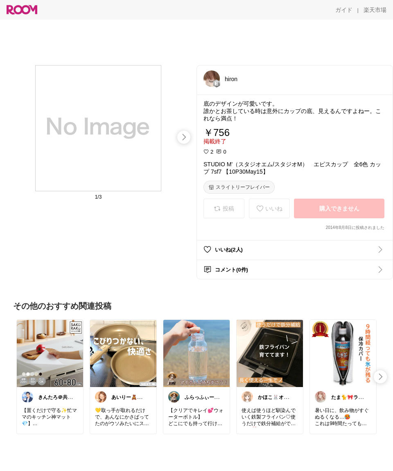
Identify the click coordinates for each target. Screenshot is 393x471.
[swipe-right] (183, 137)
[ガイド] (343, 10)
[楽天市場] (375, 10)
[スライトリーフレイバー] (239, 187)
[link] (50, 353)
